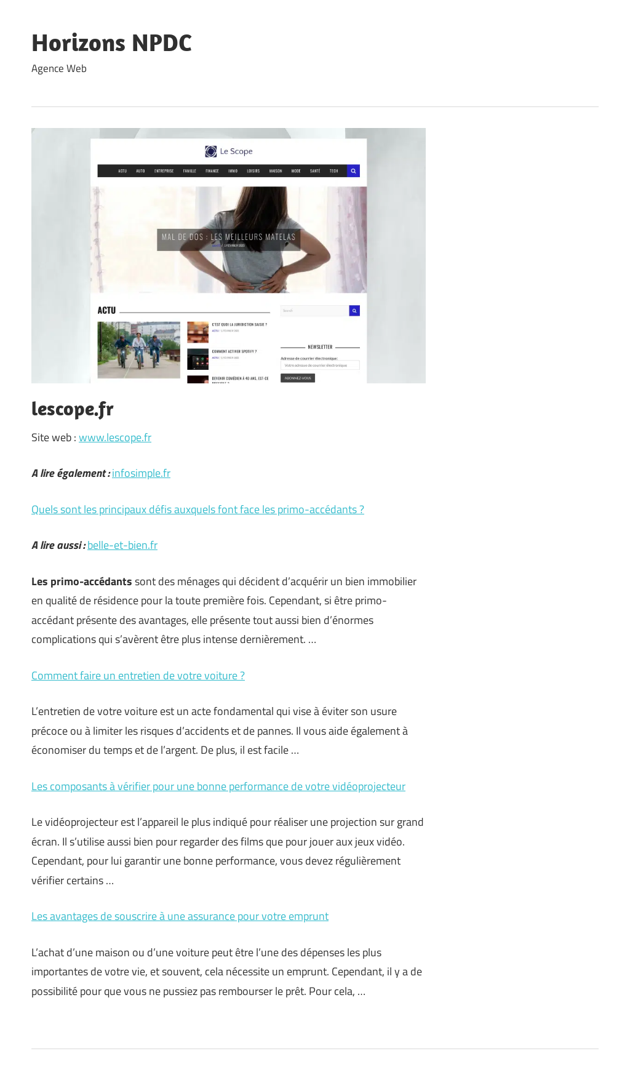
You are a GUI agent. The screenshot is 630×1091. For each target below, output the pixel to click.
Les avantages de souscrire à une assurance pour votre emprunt (180, 916)
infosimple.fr (141, 473)
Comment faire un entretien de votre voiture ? (138, 675)
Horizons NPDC (111, 41)
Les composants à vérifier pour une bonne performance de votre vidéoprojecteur (218, 786)
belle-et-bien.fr (122, 545)
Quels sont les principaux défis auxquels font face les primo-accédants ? (197, 509)
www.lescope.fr (115, 437)
